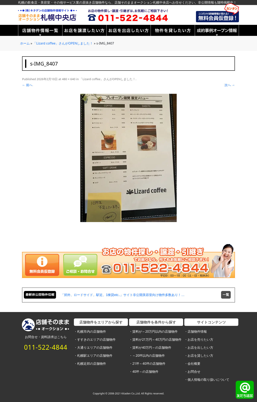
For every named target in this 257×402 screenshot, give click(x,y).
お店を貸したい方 (200, 355)
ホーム (25, 43)
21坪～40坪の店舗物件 (148, 363)
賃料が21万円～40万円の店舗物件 (157, 339)
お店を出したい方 (200, 347)
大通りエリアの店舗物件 (94, 347)
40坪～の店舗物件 (145, 371)
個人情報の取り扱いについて (208, 379)
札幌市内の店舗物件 (91, 331)
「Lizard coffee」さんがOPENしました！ (63, 43)
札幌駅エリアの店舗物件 (94, 355)
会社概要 (194, 363)
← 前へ (27, 85)
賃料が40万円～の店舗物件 (151, 347)
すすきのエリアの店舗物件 (96, 339)
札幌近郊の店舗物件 (91, 363)
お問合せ (194, 371)
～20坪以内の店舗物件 (148, 355)
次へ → (229, 85)
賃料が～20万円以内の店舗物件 (155, 331)
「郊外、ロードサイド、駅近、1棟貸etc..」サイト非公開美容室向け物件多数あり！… (122, 295)
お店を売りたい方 (200, 339)
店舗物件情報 (197, 331)
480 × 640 (68, 79)
